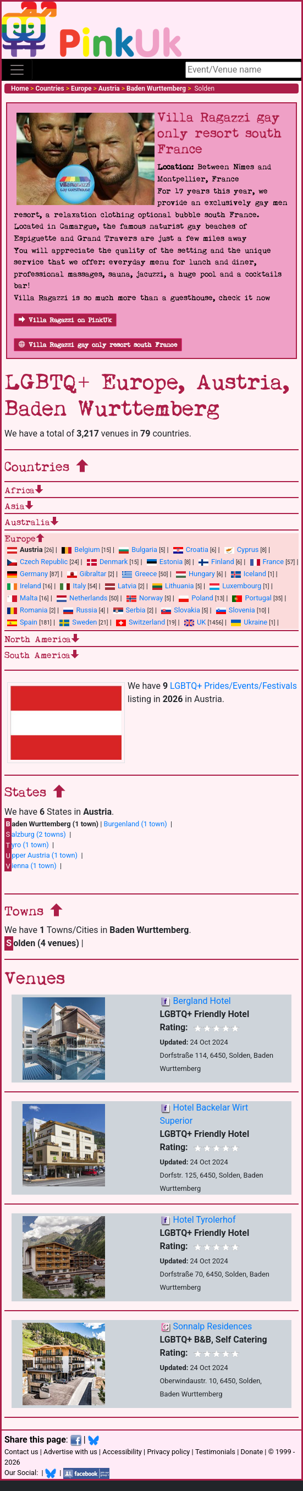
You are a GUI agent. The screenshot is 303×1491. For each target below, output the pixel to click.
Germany (27, 574)
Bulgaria (138, 549)
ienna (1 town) (30, 865)
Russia (80, 610)
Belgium (81, 549)
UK (195, 622)
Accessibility (122, 1452)
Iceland (248, 574)
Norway (144, 598)
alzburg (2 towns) (35, 834)
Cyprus (241, 549)
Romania (27, 610)
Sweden (78, 622)
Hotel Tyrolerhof (204, 1219)
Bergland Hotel (201, 1001)
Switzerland (140, 622)
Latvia (120, 586)
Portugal (251, 598)
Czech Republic (37, 561)
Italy (73, 586)
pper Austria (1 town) (41, 855)
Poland (196, 598)
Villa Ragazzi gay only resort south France (98, 345)
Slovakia (180, 610)
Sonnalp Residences (212, 1326)
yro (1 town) (26, 845)
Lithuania (173, 586)
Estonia (165, 561)
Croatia (190, 549)
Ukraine (249, 622)
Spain (22, 622)
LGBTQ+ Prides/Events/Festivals (233, 686)
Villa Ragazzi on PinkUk (65, 320)
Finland (216, 561)
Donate (251, 1452)
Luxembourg (235, 586)
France (267, 561)
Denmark (107, 561)
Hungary (195, 574)
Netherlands (82, 598)
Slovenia (235, 610)
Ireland (24, 586)
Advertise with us (70, 1452)
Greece (139, 574)
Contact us (21, 1452)
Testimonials (215, 1452)
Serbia (129, 610)
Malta (22, 598)
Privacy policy (168, 1452)
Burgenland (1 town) (135, 824)
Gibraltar (87, 574)
